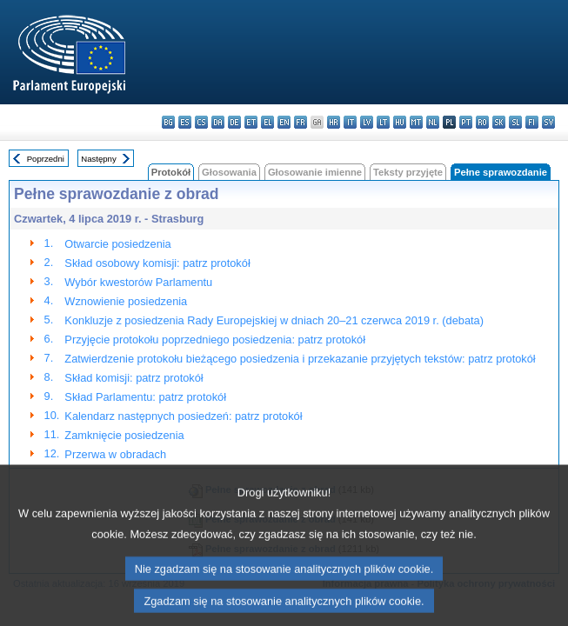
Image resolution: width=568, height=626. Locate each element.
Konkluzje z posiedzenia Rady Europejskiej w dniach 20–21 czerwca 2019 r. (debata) (274, 320)
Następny (99, 158)
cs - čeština (201, 122)
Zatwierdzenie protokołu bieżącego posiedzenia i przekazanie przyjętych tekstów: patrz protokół (299, 358)
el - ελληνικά (267, 122)
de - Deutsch (234, 122)
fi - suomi (531, 122)
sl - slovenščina (515, 122)
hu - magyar (399, 122)
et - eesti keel (250, 122)
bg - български (168, 122)
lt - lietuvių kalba (383, 122)
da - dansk (217, 122)
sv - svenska (548, 122)
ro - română (482, 122)
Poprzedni (45, 158)
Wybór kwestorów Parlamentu (138, 282)
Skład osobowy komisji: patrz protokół (157, 263)
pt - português (465, 122)
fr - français (300, 122)
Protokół (170, 172)
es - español (184, 122)
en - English (284, 122)
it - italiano (350, 122)
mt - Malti (416, 122)
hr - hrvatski (333, 122)
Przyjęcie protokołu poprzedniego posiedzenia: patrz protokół (214, 339)
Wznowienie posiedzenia (125, 301)
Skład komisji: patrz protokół (133, 377)
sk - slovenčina (498, 122)
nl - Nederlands (432, 122)
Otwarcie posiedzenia (117, 243)
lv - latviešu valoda (366, 122)
